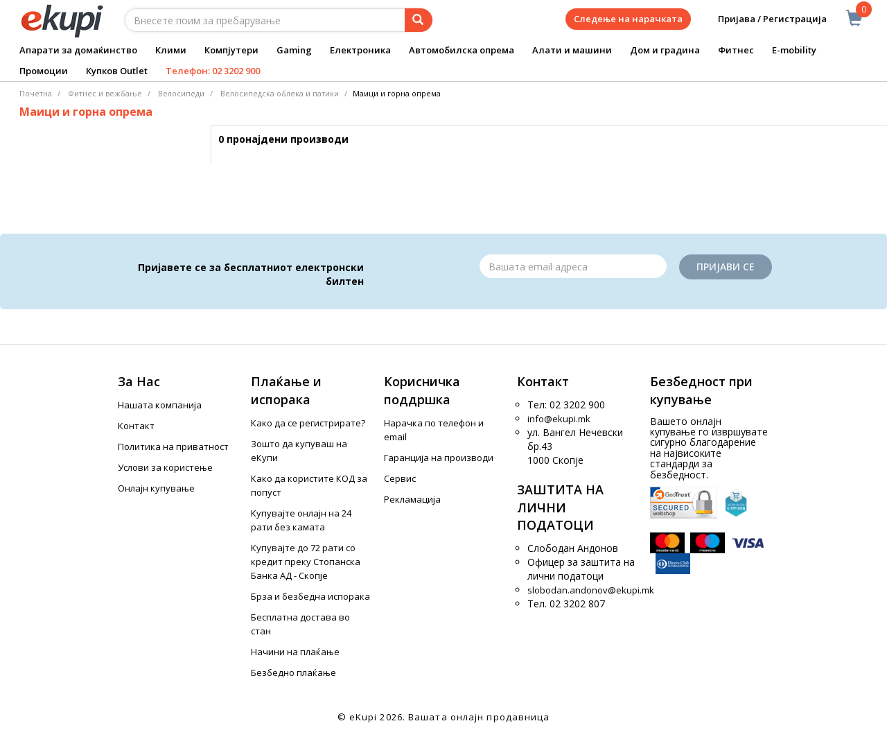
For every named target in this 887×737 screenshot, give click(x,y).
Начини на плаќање (295, 651)
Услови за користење (165, 467)
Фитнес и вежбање (105, 93)
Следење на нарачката (628, 18)
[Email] (573, 266)
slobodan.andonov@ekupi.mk (590, 590)
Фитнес (736, 50)
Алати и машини (572, 50)
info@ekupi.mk (558, 419)
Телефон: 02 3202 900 (213, 70)
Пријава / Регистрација (763, 19)
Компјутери (231, 50)
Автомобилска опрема (461, 50)
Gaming (294, 50)
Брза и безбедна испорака (310, 596)
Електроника (360, 50)
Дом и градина (665, 50)
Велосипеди (181, 93)
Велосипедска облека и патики (279, 93)
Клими (170, 50)
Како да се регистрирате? (308, 423)
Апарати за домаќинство (78, 50)
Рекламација (412, 499)
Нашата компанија (160, 405)
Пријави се (725, 266)
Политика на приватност (173, 446)
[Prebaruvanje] (418, 20)
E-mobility (794, 50)
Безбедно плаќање (293, 672)
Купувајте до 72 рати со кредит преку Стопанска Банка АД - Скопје (305, 561)
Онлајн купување (156, 488)
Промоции (43, 70)
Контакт (136, 425)
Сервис (400, 478)
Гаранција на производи (438, 457)
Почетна (35, 93)
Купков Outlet (117, 70)
